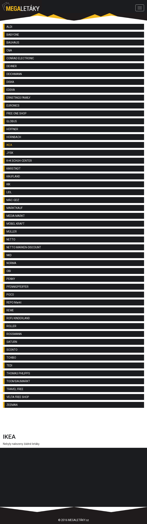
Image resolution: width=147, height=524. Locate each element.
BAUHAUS (12, 42)
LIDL (9, 192)
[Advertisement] (73, 421)
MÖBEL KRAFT (15, 223)
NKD (9, 255)
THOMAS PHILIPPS (18, 373)
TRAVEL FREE (14, 389)
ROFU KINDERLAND (18, 318)
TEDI (9, 365)
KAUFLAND (13, 176)
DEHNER (11, 66)
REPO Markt (13, 302)
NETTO (10, 239)
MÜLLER (11, 231)
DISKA (10, 81)
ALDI (9, 26)
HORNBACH (13, 137)
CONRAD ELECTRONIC (20, 58)
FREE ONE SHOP (16, 113)
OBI (8, 271)
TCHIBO (11, 357)
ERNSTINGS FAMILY (18, 97)
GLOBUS (11, 121)
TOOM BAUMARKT (18, 381)
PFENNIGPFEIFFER (17, 286)
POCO (10, 294)
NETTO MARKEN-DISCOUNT (23, 247)
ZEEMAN (11, 404)
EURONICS (12, 105)
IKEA (9, 145)
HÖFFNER (12, 129)
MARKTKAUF (14, 208)
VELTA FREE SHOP (17, 397)
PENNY (10, 278)
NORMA (11, 263)
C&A (9, 50)
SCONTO (11, 349)
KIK (8, 184)
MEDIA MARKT (15, 215)
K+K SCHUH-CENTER (19, 160)
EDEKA (10, 89)
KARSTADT (13, 168)
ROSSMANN (14, 334)
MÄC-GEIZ (12, 200)
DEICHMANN (14, 74)
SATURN (11, 341)
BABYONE (12, 34)
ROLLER (11, 326)
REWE (10, 310)
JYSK (9, 152)
